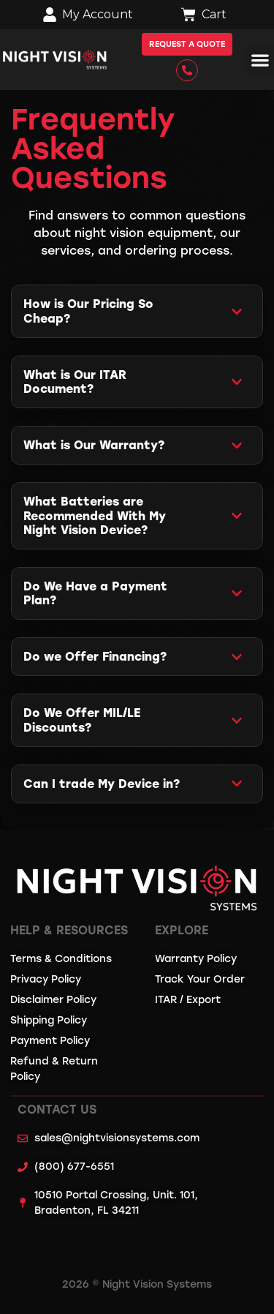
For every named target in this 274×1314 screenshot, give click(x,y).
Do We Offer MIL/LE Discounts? (81, 720)
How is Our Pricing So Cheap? (88, 311)
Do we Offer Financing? (95, 657)
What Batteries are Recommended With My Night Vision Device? (94, 515)
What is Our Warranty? (93, 445)
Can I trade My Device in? (101, 784)
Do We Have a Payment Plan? (95, 593)
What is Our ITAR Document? (74, 382)
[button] (260, 59)
